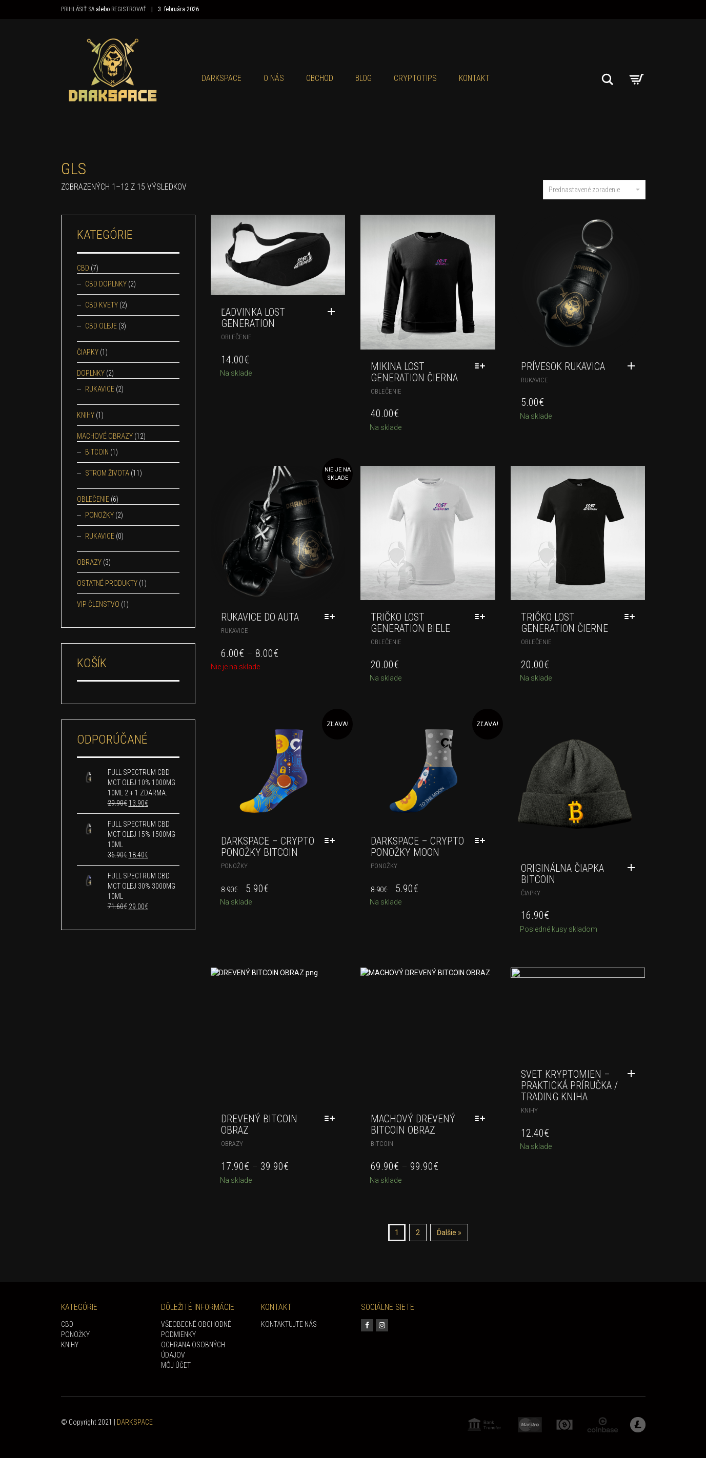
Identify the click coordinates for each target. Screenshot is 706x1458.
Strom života (107, 473)
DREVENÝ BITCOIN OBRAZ (259, 1124)
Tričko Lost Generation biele (410, 622)
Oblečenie (236, 337)
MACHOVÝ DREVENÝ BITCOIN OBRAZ (413, 1124)
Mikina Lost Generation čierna (414, 372)
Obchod (319, 78)
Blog (363, 78)
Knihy (529, 1110)
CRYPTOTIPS (415, 78)
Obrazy (232, 1143)
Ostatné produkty (107, 583)
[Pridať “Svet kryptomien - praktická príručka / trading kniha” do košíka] (634, 1074)
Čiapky (530, 893)
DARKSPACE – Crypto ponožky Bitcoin (267, 846)
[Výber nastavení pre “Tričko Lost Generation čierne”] (632, 617)
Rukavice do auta (260, 617)
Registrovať (128, 9)
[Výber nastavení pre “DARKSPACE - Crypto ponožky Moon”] (482, 841)
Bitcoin (382, 1143)
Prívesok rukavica (563, 366)
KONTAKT (474, 78)
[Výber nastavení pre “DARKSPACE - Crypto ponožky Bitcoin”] (332, 841)
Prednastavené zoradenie (594, 190)
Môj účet (176, 1365)
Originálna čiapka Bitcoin (562, 874)
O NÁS (274, 78)
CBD (83, 268)
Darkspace (221, 78)
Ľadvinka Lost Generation (253, 318)
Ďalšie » (449, 1232)
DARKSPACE (135, 1422)
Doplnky (91, 373)
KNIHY (69, 1345)
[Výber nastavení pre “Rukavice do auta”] (332, 617)
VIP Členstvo (98, 604)
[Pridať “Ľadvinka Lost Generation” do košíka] (334, 312)
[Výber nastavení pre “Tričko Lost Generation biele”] (482, 617)
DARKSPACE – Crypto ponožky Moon (417, 846)
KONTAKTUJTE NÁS (289, 1324)
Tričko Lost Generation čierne (564, 622)
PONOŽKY (75, 1334)
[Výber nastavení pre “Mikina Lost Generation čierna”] (482, 366)
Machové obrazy (105, 436)
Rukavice (534, 380)
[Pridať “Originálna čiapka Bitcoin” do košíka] (634, 868)
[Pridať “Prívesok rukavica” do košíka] (634, 366)
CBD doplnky (106, 284)
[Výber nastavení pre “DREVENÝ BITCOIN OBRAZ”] (332, 1119)
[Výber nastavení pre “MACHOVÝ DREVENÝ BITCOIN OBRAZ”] (482, 1119)
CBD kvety (101, 305)
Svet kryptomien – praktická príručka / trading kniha (569, 1085)
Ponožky (234, 866)
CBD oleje (101, 326)
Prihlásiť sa (77, 9)
